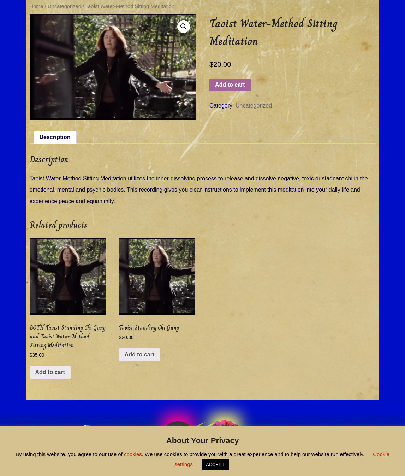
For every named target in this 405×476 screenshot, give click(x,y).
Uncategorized (64, 6)
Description (55, 137)
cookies (133, 454)
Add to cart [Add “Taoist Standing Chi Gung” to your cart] (139, 355)
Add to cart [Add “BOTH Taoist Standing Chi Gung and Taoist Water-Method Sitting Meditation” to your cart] (50, 372)
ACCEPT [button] (215, 464)
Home (36, 6)
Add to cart (230, 85)
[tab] (55, 137)
